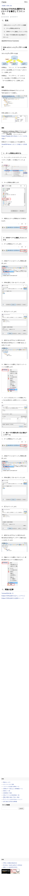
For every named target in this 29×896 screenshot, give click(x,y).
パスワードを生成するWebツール (11, 786)
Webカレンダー (7, 782)
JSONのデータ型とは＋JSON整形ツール (13, 788)
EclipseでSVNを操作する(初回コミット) (13, 598)
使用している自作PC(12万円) (10, 867)
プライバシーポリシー (18, 134)
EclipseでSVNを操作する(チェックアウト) (13, 596)
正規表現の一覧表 (7, 793)
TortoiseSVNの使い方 (7, 593)
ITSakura (4, 2)
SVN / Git (9, 5)
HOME (3, 5)
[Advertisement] (14, 616)
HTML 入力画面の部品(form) (10, 863)
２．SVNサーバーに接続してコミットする (15, 31)
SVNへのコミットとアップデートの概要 (15, 25)
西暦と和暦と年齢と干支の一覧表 (11, 797)
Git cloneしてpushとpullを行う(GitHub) (12, 865)
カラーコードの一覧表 (8, 784)
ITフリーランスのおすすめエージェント (12, 799)
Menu (25, 2)
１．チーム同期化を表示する (12, 28)
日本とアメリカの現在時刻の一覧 (11, 795)
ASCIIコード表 (6, 790)
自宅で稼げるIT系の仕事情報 (10, 801)
